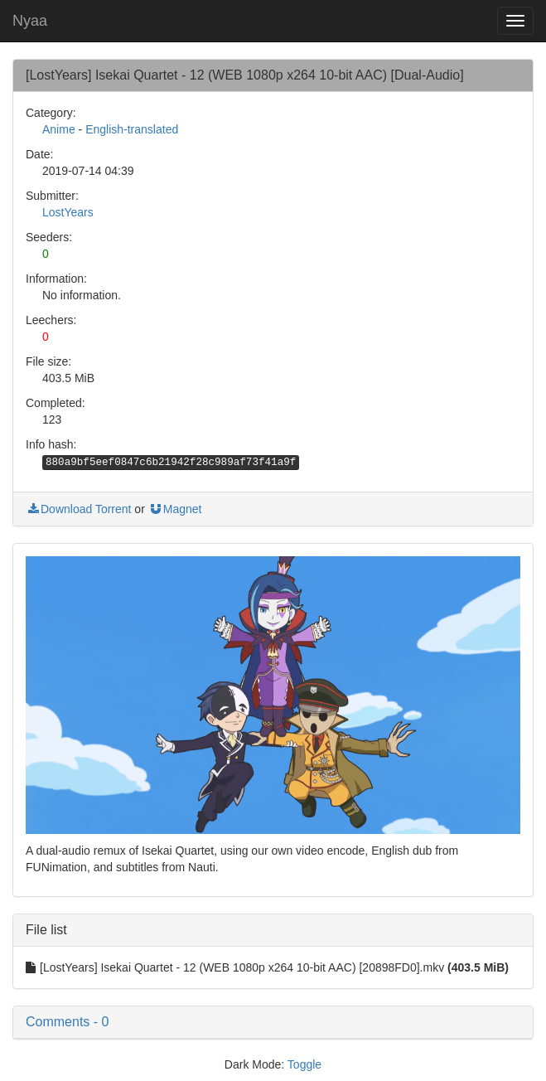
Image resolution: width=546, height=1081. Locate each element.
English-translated (131, 129)
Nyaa (29, 20)
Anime (58, 129)
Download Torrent (78, 509)
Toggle (304, 1064)
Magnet (175, 509)
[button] (273, 1022)
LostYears (68, 212)
